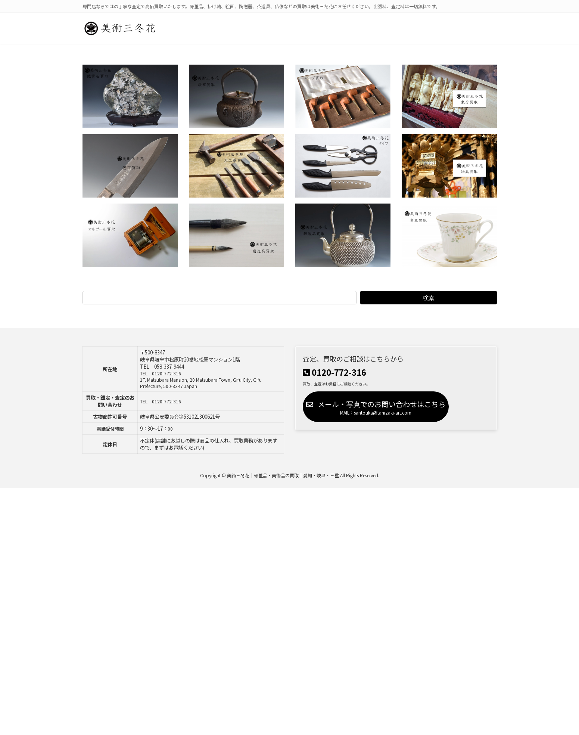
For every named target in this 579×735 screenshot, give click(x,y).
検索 (428, 297)
